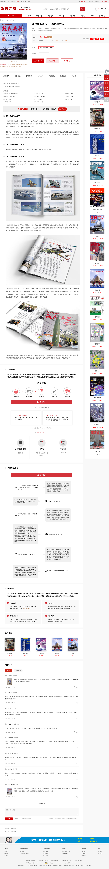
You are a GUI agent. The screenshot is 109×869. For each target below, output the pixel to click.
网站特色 (45, 853)
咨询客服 (67, 61)
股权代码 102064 (27, 608)
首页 (29, 16)
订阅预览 (29, 76)
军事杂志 (17, 86)
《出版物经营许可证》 (40, 860)
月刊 (7, 20)
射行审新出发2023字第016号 (35, 865)
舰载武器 (10, 828)
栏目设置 (18, 76)
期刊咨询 (84, 851)
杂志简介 (6, 76)
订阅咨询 (84, 853)
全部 (8, 670)
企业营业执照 (65, 853)
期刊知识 (100, 853)
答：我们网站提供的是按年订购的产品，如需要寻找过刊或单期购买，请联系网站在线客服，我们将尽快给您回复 (25, 501)
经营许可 (91, 1)
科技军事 (11, 86)
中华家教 (10, 831)
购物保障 (63, 76)
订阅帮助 (52, 76)
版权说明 (6, 855)
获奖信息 (6, 851)
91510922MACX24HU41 (77, 863)
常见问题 (45, 855)
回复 (76, 687)
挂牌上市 (6, 853)
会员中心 (102, 16)
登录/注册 (83, 1)
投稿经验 (72, 16)
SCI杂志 (61, 16)
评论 (9, 819)
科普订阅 (50, 16)
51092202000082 (58, 863)
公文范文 (100, 851)
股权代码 (15, 1)
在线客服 (22, 851)
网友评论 (74, 76)
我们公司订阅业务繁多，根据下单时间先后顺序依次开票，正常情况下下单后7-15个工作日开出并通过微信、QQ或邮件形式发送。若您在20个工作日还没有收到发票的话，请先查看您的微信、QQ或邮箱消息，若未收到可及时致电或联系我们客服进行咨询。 (25, 571)
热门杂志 (40, 76)
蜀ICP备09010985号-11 (38, 863)
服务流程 (45, 851)
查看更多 (41, 803)
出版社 (83, 16)
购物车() (105, 1)
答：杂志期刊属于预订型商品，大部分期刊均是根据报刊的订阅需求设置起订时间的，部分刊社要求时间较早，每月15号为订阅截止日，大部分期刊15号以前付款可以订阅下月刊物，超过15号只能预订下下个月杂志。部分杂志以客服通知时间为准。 (58, 487)
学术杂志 (39, 16)
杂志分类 (11, 16)
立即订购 (38, 61)
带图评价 (18, 670)
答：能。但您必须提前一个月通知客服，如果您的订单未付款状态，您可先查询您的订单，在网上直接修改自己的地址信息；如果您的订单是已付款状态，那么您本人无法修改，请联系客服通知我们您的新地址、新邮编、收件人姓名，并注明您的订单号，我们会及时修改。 (58, 515)
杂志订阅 (97, 1)
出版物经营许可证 (66, 851)
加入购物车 (52, 61)
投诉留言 (84, 855)
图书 (92, 16)
